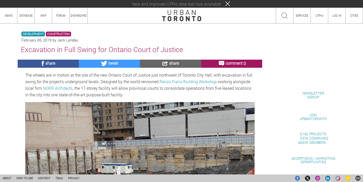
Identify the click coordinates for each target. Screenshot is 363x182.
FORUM (60, 15)
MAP (43, 15)
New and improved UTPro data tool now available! (176, 4)
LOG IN (336, 15)
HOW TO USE (24, 178)
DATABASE (26, 15)
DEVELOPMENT (33, 34)
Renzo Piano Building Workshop (188, 81)
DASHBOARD (78, 15)
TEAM (59, 178)
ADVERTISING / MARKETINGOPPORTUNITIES (313, 160)
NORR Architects (58, 88)
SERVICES (302, 15)
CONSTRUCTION (58, 34)
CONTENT (44, 178)
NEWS (9, 15)
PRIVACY (73, 178)
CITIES (354, 15)
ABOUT (7, 178)
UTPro (319, 15)
